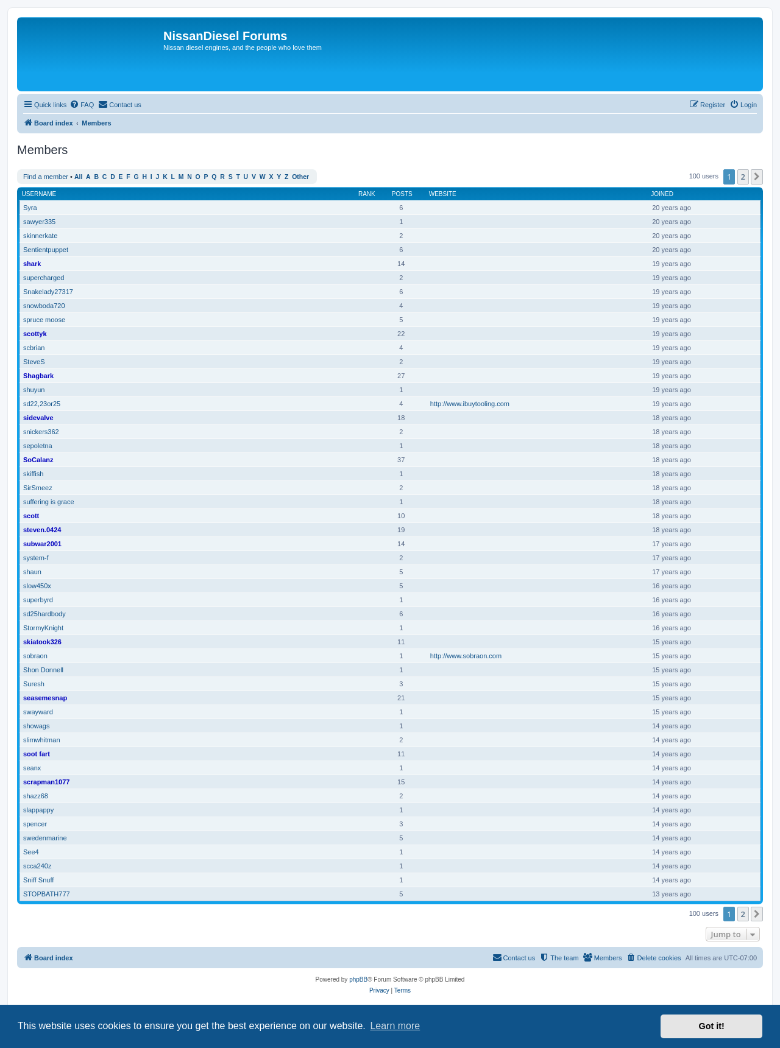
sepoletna (37, 445)
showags (36, 726)
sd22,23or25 (41, 403)
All (78, 177)
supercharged (43, 277)
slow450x (37, 585)
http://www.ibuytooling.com (469, 403)
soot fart (36, 754)
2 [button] (743, 176)
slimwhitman (41, 740)
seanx (32, 768)
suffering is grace (48, 501)
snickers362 (41, 431)
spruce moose (44, 319)
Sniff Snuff (38, 880)
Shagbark (38, 375)
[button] (757, 176)
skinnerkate (40, 235)
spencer (35, 824)
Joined (662, 194)
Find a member (45, 176)
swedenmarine (45, 838)
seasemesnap (45, 698)
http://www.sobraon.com (466, 655)
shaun (32, 571)
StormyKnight (43, 627)
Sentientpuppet (45, 249)
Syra (30, 207)
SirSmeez (37, 487)
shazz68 (35, 796)
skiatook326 (42, 641)
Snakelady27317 (48, 291)
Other (300, 177)
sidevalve (38, 417)
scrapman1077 (46, 782)
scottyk (35, 333)
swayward (38, 712)
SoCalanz (38, 459)
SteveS (33, 361)
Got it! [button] (712, 1026)
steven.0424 (42, 529)
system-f (36, 557)
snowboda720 (44, 305)
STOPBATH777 (46, 894)
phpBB (358, 979)
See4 (31, 852)
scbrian (33, 347)
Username (39, 194)
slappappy (38, 810)
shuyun (33, 389)
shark (32, 263)
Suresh (33, 684)
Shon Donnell (43, 669)
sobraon (35, 655)
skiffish (33, 473)
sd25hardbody (44, 613)
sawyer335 (39, 221)
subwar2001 (42, 543)
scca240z (37, 866)
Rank (366, 194)
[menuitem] (81, 104)
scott (31, 515)
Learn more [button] (395, 1026)
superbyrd (38, 599)
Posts (402, 194)
